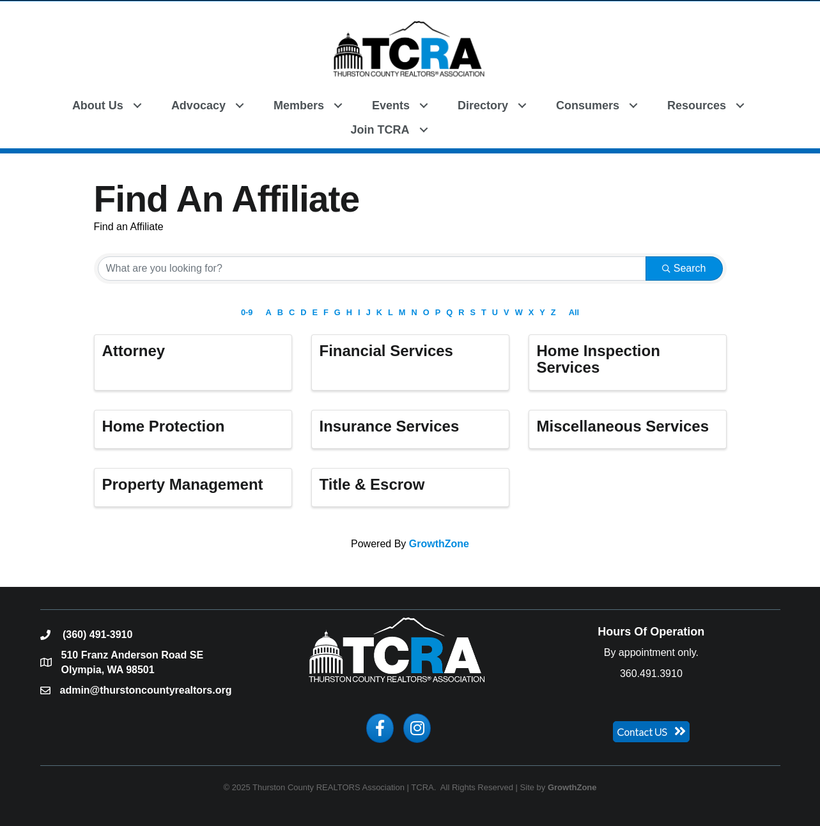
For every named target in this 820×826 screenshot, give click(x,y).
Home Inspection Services (598, 359)
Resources (696, 105)
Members (299, 105)
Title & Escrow (372, 484)
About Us (97, 105)
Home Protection (163, 426)
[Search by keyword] (372, 268)
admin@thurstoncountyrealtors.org (146, 690)
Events (391, 105)
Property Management (182, 484)
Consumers (587, 105)
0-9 (247, 312)
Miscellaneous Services (623, 426)
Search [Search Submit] (684, 268)
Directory (483, 105)
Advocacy (198, 105)
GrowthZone (439, 543)
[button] (457, 128)
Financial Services (386, 350)
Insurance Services (390, 426)
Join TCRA (380, 129)
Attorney (134, 350)
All (574, 312)
